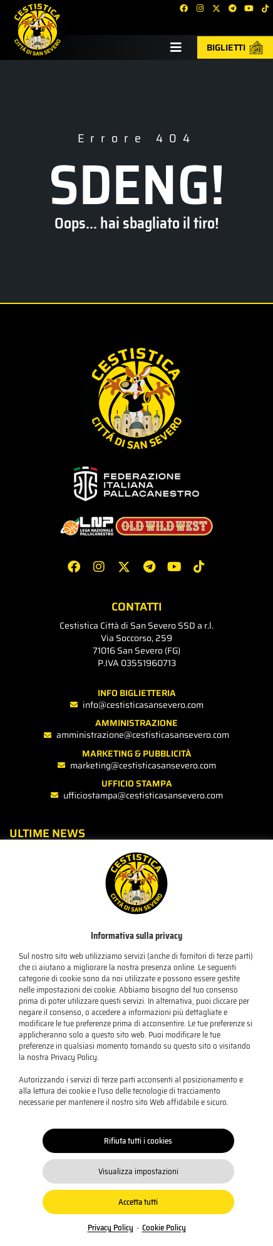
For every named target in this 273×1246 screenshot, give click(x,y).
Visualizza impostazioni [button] (138, 1171)
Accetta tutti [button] (138, 1202)
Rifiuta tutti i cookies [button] (138, 1140)
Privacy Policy (110, 1227)
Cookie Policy (164, 1227)
